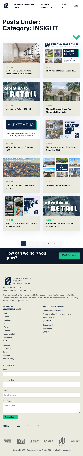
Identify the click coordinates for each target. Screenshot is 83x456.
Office (5, 324)
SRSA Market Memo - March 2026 (61, 71)
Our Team (7, 348)
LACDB (46, 332)
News (5, 352)
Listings (77, 6)
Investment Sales (10, 334)
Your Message (8, 401)
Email (5, 390)
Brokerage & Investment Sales (24, 5)
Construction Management (54, 310)
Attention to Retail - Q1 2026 (18, 109)
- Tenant (6, 317)
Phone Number (8, 380)
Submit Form (10, 417)
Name (5, 369)
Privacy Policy (8, 359)
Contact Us (7, 355)
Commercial (48, 325)
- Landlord (7, 320)
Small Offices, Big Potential (58, 185)
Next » (57, 244)
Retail (5, 313)
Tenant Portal (48, 317)
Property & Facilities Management (57, 314)
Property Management (46, 5)
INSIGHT (9, 67)
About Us (65, 5)
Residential (7, 337)
